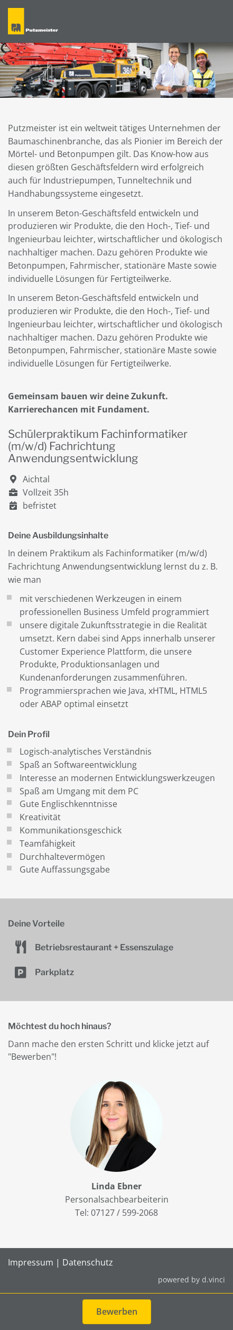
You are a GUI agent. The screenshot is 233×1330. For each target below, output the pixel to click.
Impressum (30, 1262)
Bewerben (116, 1311)
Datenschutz (87, 1262)
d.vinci (213, 1279)
